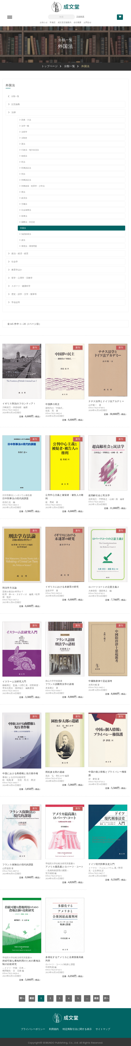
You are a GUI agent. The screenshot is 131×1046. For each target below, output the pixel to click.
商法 (23, 192)
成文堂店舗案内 (64, 22)
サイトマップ (103, 1029)
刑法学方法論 (9, 588)
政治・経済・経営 (19, 253)
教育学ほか (16, 270)
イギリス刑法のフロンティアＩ (19, 403)
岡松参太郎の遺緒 (55, 772)
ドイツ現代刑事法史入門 (101, 864)
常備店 (52, 22)
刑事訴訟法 (26, 180)
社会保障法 (26, 210)
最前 (32, 998)
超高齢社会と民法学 (99, 495)
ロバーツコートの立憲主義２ (103, 587)
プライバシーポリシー (33, 1029)
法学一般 (25, 126)
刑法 (23, 174)
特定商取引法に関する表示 (77, 1029)
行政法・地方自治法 (30, 150)
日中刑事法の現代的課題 (15, 498)
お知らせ (44, 22)
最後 (96, 998)
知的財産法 (26, 234)
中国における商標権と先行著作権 (20, 773)
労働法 (24, 204)
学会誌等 (15, 302)
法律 (13, 112)
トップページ (50, 66)
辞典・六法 (26, 120)
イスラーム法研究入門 (14, 681)
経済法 (24, 198)
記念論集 (15, 104)
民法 (23, 162)
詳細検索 (80, 16)
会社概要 (77, 22)
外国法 (23, 228)
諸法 (23, 240)
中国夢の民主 (52, 404)
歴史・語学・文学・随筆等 (24, 294)
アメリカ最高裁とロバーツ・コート (64, 867)
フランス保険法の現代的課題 (17, 864)
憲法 (23, 144)
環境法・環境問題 (29, 246)
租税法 (24, 156)
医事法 (24, 216)
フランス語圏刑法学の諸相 (59, 684)
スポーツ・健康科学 (20, 286)
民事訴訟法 (26, 168)
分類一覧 (69, 66)
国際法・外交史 (28, 222)
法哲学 (24, 132)
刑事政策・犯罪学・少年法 (33, 186)
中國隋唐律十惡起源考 (100, 681)
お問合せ (87, 22)
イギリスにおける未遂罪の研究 (62, 587)
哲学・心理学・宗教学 (22, 278)
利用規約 (54, 1029)
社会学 (14, 261)
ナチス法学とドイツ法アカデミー (106, 401)
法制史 (24, 138)
